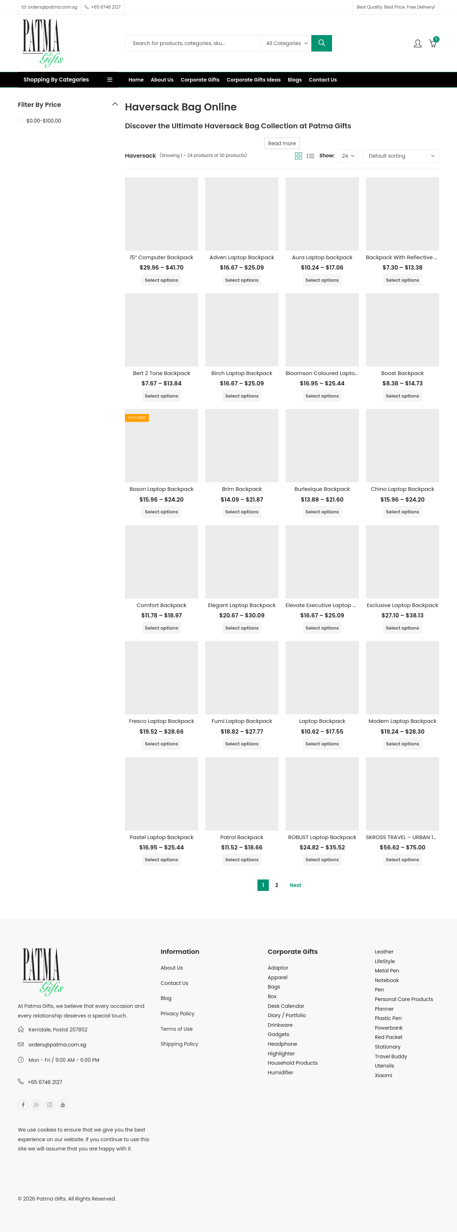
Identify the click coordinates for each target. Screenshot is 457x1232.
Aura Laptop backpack (322, 257)
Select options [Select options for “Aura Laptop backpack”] (322, 280)
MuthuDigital (84, 1208)
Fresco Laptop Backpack (161, 721)
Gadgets (278, 1034)
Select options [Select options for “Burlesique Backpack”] (322, 511)
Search (321, 43)
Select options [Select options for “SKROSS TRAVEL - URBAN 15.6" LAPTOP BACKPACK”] (402, 859)
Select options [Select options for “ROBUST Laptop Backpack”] (322, 859)
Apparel (277, 977)
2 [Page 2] (276, 885)
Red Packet (388, 1037)
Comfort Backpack (162, 605)
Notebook (387, 980)
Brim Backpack (242, 489)
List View (310, 156)
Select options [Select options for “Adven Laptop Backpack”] (241, 280)
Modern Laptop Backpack (402, 721)
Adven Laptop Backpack (242, 257)
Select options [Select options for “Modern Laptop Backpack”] (402, 743)
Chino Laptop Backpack (402, 489)
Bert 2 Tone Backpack (161, 373)
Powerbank (389, 1027)
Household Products (293, 1062)
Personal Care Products (404, 999)
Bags (274, 986)
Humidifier (280, 1072)
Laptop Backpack (322, 721)
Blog (166, 998)
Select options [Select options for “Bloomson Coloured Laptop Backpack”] (322, 396)
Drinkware (280, 1025)
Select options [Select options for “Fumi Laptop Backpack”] (241, 743)
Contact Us (174, 983)
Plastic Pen (388, 1018)
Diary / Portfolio (287, 1015)
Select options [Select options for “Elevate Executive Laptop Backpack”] (322, 628)
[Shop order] (401, 155)
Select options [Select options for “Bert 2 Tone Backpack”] (161, 396)
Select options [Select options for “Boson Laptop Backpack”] (161, 511)
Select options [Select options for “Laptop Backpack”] (322, 743)
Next (295, 885)
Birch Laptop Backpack (241, 373)
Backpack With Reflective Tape (407, 257)
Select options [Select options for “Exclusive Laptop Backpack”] (402, 628)
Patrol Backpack (241, 837)
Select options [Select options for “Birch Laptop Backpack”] (241, 396)
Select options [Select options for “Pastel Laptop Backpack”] (161, 859)
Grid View (298, 156)
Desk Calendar (286, 1006)
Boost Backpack (402, 373)
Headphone (282, 1044)
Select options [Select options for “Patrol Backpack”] (241, 859)
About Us (172, 967)
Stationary (388, 1046)
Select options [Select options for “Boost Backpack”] (402, 396)
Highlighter (281, 1053)
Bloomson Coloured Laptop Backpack (336, 373)
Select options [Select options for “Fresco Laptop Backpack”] (161, 743)
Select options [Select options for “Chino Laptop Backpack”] (402, 511)
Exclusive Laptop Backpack (402, 605)
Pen (379, 989)
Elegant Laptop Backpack (242, 605)
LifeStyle (385, 961)
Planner (384, 1008)
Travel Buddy (391, 1056)
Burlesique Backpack (322, 489)
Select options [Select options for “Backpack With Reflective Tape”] (402, 280)
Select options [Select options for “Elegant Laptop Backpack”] (241, 628)
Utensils (384, 1065)
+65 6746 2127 (44, 1082)
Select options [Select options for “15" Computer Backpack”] (161, 280)
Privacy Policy (178, 1013)
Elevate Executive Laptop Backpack (332, 605)
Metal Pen (387, 970)
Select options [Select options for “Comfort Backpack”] (161, 628)
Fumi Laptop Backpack (242, 721)
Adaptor (278, 967)
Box (272, 996)
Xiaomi (383, 1075)
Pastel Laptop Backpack (161, 837)
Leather (384, 951)
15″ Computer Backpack (162, 257)
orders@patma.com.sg (57, 1044)
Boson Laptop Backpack (162, 489)
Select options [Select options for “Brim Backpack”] (241, 511)
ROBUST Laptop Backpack (322, 837)
